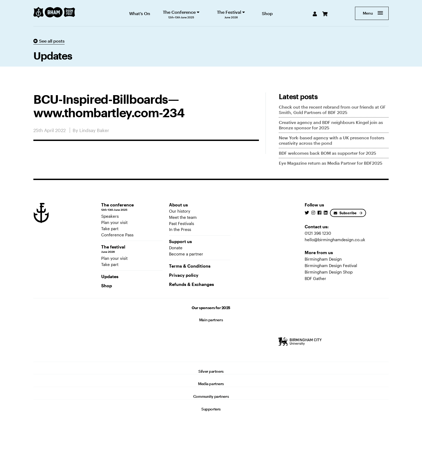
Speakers (110, 216)
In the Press (180, 229)
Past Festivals (181, 223)
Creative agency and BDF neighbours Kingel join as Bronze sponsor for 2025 (331, 125)
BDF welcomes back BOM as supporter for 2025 (327, 153)
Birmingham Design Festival (331, 265)
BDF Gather (315, 278)
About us (178, 204)
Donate (175, 247)
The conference (132, 207)
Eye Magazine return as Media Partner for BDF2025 (330, 162)
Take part (109, 228)
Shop (106, 285)
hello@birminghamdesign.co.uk (335, 239)
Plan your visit (114, 222)
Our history (179, 211)
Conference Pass (117, 234)
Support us (180, 241)
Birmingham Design (323, 259)
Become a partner (186, 253)
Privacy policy (183, 275)
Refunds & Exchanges (191, 284)
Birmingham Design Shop (329, 272)
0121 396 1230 (318, 233)
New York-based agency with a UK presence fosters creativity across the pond (331, 140)
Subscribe (345, 213)
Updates (109, 276)
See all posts (49, 40)
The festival (132, 249)
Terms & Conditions (189, 265)
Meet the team (183, 217)
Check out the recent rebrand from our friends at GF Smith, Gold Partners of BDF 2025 (332, 109)
